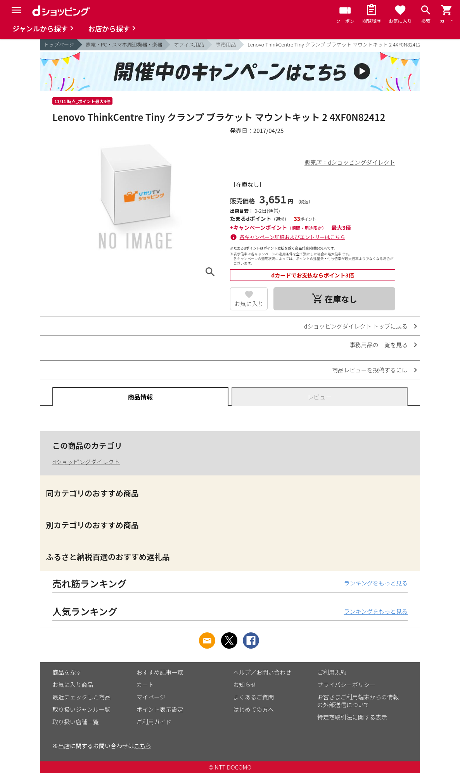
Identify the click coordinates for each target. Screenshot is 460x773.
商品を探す (66, 672)
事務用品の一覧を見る (378, 345)
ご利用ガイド (154, 722)
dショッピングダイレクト (86, 462)
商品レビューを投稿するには (370, 370)
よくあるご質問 (253, 697)
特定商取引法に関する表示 (352, 717)
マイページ (151, 697)
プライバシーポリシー (346, 684)
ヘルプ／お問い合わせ (262, 672)
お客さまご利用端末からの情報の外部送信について (358, 701)
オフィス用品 (189, 44)
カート (145, 684)
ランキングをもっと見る (376, 583)
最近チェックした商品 (81, 697)
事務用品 (226, 44)
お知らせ (244, 684)
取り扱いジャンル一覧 (81, 709)
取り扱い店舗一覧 (75, 722)
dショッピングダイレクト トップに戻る (356, 326)
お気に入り (248, 304)
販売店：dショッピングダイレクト (349, 162)
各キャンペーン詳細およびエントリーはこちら (292, 237)
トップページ (59, 44)
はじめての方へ (253, 709)
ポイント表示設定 (160, 709)
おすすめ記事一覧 (160, 672)
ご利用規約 (331, 672)
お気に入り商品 (72, 684)
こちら (142, 746)
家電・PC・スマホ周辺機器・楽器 (124, 44)
